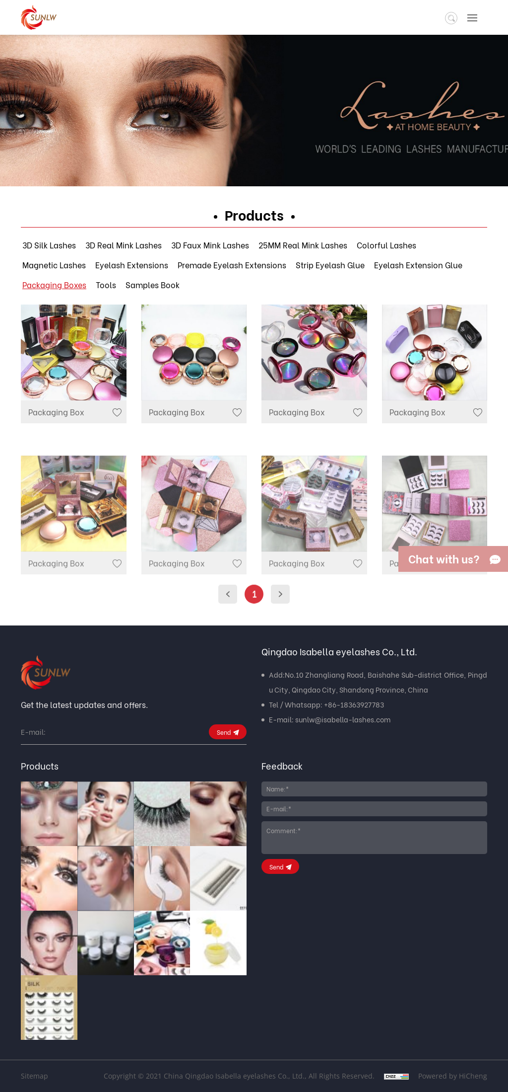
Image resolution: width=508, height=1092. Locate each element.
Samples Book (153, 284)
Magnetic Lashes (54, 264)
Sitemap (34, 1076)
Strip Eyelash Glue (330, 264)
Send (224, 732)
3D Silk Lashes (49, 244)
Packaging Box (56, 411)
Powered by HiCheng (452, 1076)
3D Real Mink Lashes (123, 244)
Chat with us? (444, 558)
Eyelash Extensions (131, 264)
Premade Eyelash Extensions (232, 264)
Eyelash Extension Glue (418, 264)
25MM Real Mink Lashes (302, 244)
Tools (106, 284)
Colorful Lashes (386, 244)
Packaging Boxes (54, 284)
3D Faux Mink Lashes (210, 244)
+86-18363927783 (354, 704)
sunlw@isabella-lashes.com (342, 719)
